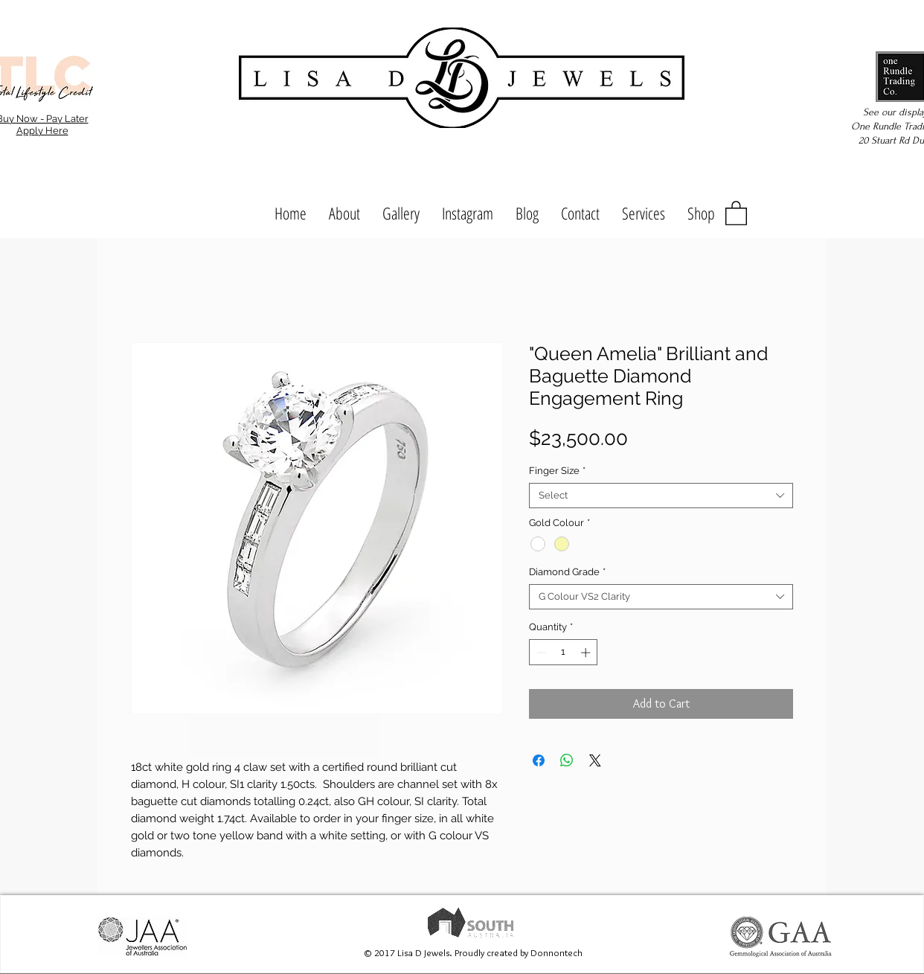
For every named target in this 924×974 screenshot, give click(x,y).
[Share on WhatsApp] (567, 760)
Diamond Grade (567, 571)
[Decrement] (540, 652)
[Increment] (587, 652)
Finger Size (557, 470)
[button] (736, 212)
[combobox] (661, 495)
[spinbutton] (563, 652)
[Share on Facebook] (539, 760)
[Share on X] (595, 760)
